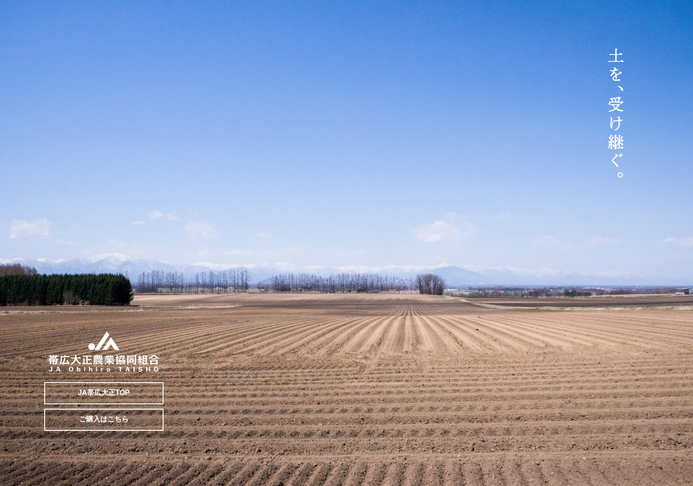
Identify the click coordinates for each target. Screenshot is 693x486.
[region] (346, 243)
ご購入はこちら (104, 419)
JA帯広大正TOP (103, 392)
